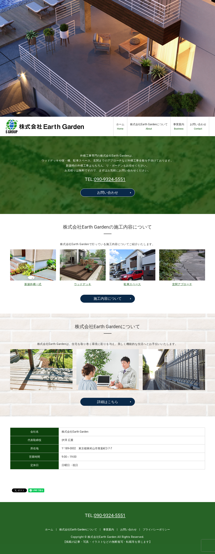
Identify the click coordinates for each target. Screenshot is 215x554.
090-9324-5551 (110, 179)
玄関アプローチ (182, 284)
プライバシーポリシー (156, 529)
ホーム (120, 126)
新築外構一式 (33, 284)
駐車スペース (132, 284)
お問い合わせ (198, 126)
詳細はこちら (107, 402)
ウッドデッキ (82, 284)
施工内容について (108, 298)
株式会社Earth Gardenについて (149, 126)
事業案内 (178, 126)
